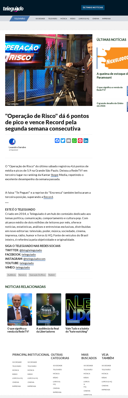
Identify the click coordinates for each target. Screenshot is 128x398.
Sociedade (40, 18)
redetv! (52, 275)
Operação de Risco (37, 275)
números (22, 275)
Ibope (54, 174)
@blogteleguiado (31, 250)
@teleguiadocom (34, 258)
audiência (11, 275)
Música (63, 18)
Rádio (72, 18)
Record (48, 196)
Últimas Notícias (93, 7)
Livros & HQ (84, 18)
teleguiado (29, 254)
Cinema (95, 18)
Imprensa (106, 18)
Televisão (52, 18)
